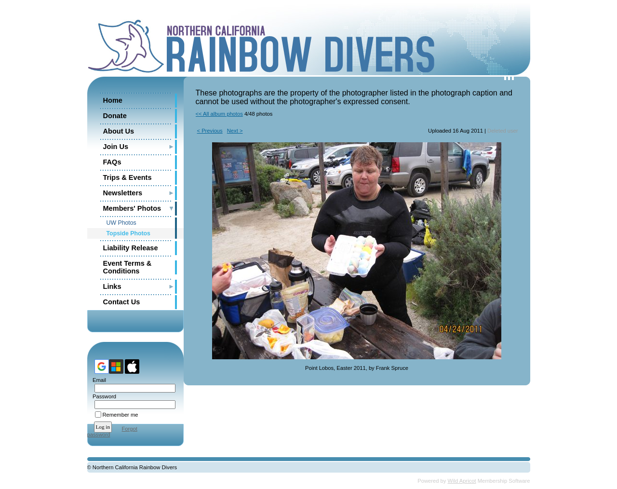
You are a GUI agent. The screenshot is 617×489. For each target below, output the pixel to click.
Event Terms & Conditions (127, 267)
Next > (235, 131)
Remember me (120, 415)
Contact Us (121, 302)
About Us (118, 131)
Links (112, 286)
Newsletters (123, 193)
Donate (115, 116)
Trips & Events (127, 177)
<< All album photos (219, 114)
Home (112, 100)
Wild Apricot (462, 481)
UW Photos (121, 222)
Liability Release (130, 248)
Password (103, 396)
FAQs (112, 162)
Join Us (116, 146)
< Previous (210, 131)
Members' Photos (132, 208)
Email (97, 380)
